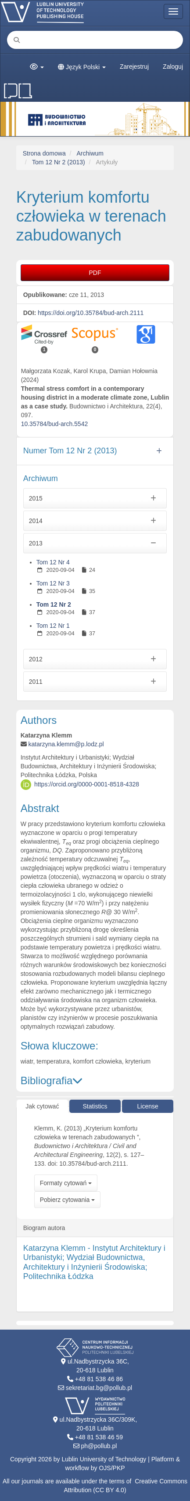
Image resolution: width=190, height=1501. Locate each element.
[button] (36, 67)
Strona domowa (44, 153)
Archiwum (90, 153)
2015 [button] (95, 498)
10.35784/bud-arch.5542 (54, 423)
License (147, 1106)
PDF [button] (95, 272)
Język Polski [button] (82, 66)
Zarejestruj (134, 66)
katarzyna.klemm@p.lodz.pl (66, 744)
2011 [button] (95, 681)
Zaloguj (173, 66)
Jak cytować (42, 1106)
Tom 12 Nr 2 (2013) (58, 162)
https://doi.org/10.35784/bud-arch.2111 (90, 312)
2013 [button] (95, 543)
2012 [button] (95, 659)
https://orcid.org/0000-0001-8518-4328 (86, 784)
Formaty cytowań (66, 1182)
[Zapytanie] (95, 40)
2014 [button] (95, 521)
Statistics (94, 1106)
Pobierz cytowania (67, 1199)
